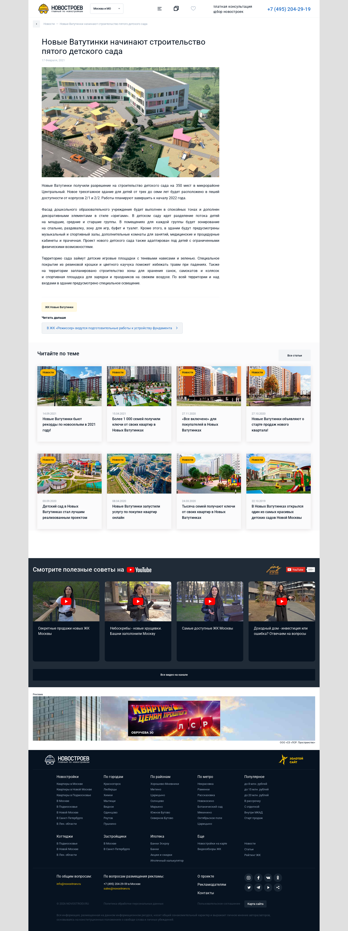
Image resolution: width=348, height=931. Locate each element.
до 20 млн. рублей (256, 795)
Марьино (156, 806)
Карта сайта (255, 903)
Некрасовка (206, 783)
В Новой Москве (67, 812)
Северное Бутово (161, 818)
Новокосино (206, 801)
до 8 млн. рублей (255, 783)
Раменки (204, 789)
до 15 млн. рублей (256, 789)
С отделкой (251, 806)
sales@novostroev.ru (117, 888)
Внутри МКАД (253, 812)
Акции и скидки (161, 854)
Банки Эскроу (159, 843)
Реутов (108, 818)
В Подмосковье (67, 806)
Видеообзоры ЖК (209, 849)
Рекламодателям (212, 884)
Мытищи (110, 801)
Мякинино (205, 812)
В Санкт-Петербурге (70, 818)
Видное (109, 806)
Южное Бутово (160, 812)
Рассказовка (206, 795)
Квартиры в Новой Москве (74, 789)
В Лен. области (67, 823)
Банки (154, 849)
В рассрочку (252, 801)
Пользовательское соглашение (219, 903)
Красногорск (112, 783)
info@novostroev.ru (69, 884)
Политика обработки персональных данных (133, 903)
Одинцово (110, 812)
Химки (108, 795)
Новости (250, 843)
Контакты (206, 893)
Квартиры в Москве (70, 783)
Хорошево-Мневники (164, 783)
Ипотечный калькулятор (167, 860)
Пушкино (110, 823)
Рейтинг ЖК (252, 855)
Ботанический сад (210, 806)
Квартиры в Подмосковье (74, 795)
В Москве (63, 801)
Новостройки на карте (212, 843)
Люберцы (110, 789)
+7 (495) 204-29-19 (227, 9)
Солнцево (157, 801)
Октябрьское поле (210, 818)
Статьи (249, 849)
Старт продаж (253, 818)
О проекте (206, 876)
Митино (155, 789)
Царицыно (157, 795)
